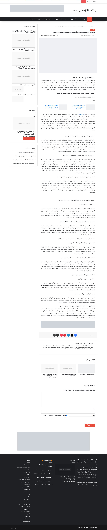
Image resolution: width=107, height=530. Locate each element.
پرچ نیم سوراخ (27, 465)
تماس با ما (33, 19)
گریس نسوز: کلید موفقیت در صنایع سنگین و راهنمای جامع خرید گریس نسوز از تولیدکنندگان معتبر (50, 375)
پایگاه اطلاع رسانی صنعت (83, 527)
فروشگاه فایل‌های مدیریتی (84, 474)
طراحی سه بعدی (27, 484)
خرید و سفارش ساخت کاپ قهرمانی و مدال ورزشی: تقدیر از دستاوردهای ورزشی (25, 67)
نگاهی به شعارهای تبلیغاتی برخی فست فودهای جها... (23, 159)
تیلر (29, 494)
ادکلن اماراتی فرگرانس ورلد (24, 482)
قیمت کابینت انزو (26, 472)
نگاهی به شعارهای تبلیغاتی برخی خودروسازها (25, 156)
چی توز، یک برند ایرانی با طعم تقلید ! (43, 470)
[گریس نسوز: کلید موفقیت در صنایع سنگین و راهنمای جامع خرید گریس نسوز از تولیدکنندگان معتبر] (49, 368)
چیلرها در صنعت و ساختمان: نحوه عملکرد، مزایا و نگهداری (69, 374)
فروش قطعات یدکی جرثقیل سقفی (23, 467)
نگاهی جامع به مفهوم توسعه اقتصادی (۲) (26, 152)
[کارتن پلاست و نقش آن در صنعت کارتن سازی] (90, 107)
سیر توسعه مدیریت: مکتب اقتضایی (44, 481)
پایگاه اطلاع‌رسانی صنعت (92, 459)
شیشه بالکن (27, 496)
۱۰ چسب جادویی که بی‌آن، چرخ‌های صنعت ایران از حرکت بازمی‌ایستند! (24, 49)
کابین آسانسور (81, 114)
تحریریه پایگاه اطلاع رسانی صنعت (87, 35)
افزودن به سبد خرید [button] (29, 139)
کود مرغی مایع (27, 489)
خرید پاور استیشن (26, 501)
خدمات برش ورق (26, 509)
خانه (94, 19)
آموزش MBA (27, 516)
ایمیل (93, 415)
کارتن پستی (27, 514)
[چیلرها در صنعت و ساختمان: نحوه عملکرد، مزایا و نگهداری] (68, 368)
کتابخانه (67, 19)
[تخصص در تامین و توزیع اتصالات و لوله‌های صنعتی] (63, 107)
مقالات (90, 19)
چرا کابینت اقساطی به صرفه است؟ (87, 374)
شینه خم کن (27, 474)
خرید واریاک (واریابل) (25, 511)
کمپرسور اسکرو (27, 499)
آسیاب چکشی (27, 469)
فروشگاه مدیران (74, 19)
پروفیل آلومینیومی (26, 492)
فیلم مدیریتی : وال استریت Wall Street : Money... (23, 163)
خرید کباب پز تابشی (26, 521)
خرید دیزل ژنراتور (26, 519)
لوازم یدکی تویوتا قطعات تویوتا (24, 504)
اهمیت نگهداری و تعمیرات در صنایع (44, 477)
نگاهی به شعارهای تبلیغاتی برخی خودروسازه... (42, 473)
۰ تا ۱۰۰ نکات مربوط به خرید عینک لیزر (26, 95)
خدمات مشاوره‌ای (59, 19)
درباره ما (38, 19)
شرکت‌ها (83, 26)
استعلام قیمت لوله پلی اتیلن (24, 479)
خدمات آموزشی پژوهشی (48, 19)
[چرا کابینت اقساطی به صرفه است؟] (86, 368)
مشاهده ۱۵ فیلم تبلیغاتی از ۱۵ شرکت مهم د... (42, 484)
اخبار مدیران (83, 19)
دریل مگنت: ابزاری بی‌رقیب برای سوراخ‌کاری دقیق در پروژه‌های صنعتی (23, 31)
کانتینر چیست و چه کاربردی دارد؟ (27, 85)
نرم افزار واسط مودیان (26, 487)
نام (94, 409)
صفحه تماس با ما (93, 484)
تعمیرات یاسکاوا (27, 477)
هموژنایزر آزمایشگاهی (25, 506)
